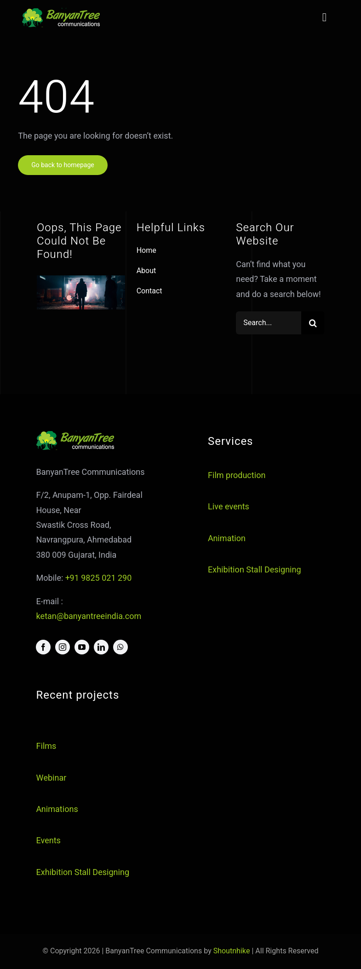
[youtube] (81, 647)
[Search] (312, 322)
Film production (236, 475)
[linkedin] (101, 647)
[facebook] (43, 647)
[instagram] (62, 647)
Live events (228, 507)
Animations (57, 809)
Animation (227, 538)
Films (46, 746)
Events (48, 841)
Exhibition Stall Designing (254, 570)
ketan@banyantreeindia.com (88, 616)
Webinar (51, 778)
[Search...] (268, 322)
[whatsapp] (120, 647)
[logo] (61, 12)
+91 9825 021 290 (98, 578)
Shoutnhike (231, 951)
